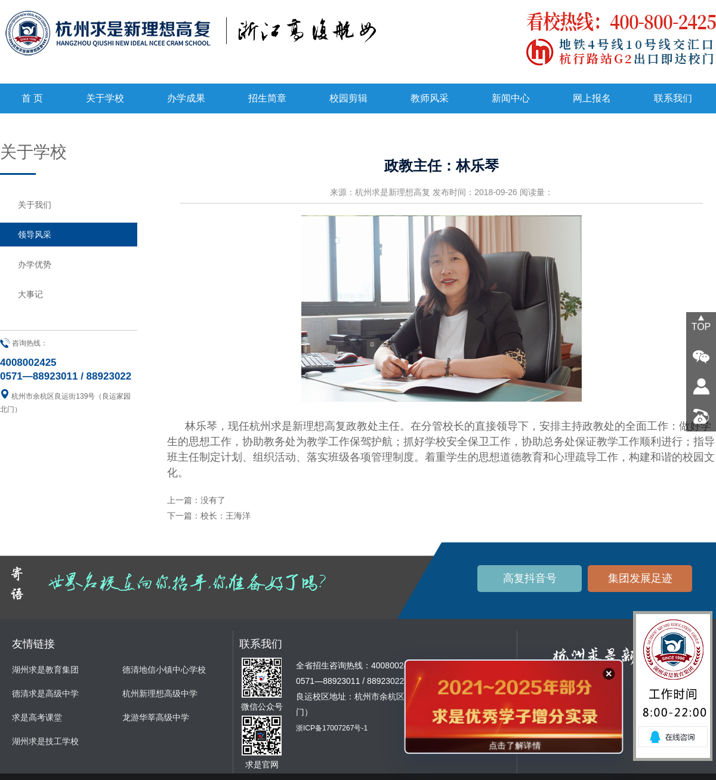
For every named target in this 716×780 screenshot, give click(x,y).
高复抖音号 (530, 578)
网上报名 (592, 98)
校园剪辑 (348, 98)
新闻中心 (511, 98)
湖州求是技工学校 (45, 741)
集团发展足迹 (640, 578)
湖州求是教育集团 (45, 669)
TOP (701, 327)
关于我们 (34, 204)
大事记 (30, 294)
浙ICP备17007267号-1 (332, 728)
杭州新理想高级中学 (159, 693)
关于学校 (105, 98)
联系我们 (673, 98)
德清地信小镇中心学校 (164, 669)
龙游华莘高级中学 (155, 717)
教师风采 (430, 98)
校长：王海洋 (225, 515)
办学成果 (186, 98)
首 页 (32, 98)
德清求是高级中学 (45, 693)
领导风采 (34, 234)
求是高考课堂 (37, 717)
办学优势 (34, 264)
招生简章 (267, 98)
